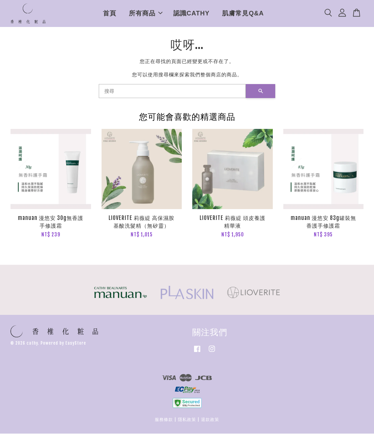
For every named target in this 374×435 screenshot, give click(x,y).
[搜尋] (172, 92)
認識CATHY (191, 14)
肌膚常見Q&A (243, 14)
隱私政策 (187, 420)
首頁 (109, 14)
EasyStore (75, 344)
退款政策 (210, 420)
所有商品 (145, 14)
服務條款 (164, 420)
